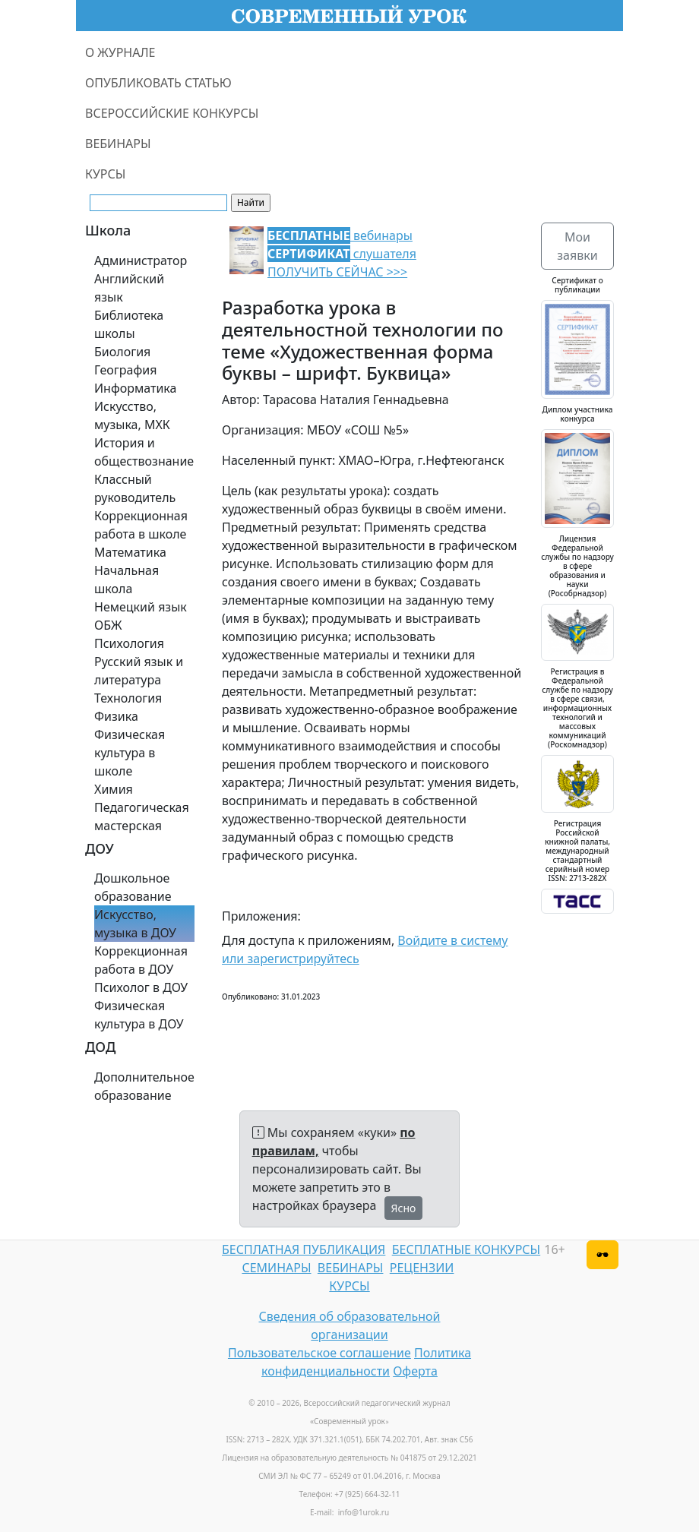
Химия (113, 789)
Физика (116, 716)
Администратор (140, 260)
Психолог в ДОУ (141, 987)
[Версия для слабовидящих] (602, 1254)
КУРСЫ (105, 174)
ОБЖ (108, 625)
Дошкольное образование (133, 887)
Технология (128, 698)
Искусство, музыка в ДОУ (135, 923)
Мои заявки (577, 246)
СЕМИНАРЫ (276, 1267)
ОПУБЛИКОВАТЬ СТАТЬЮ (158, 82)
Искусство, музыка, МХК (132, 415)
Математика (130, 552)
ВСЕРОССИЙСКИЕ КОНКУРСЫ (171, 113)
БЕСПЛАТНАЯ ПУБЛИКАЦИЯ (303, 1249)
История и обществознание (144, 451)
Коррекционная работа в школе (141, 524)
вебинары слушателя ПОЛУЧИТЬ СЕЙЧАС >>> (341, 253)
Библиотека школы (128, 324)
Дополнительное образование (144, 1086)
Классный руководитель (135, 488)
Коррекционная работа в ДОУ (141, 960)
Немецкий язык (140, 607)
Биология (122, 351)
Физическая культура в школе (129, 752)
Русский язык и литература (138, 670)
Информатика (135, 388)
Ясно (403, 1208)
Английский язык (129, 287)
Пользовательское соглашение (319, 1352)
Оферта (415, 1371)
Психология (129, 643)
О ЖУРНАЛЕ (120, 52)
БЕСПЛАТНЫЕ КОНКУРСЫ (466, 1249)
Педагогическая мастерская (141, 816)
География (125, 370)
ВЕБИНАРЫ (118, 143)
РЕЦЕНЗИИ (422, 1267)
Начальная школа (126, 579)
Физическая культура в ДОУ (139, 1014)
